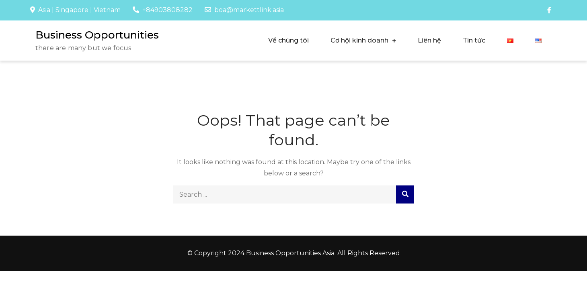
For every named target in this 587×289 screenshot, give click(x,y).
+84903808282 (163, 10)
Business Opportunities (97, 34)
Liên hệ (429, 40)
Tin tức (474, 40)
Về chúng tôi (288, 40)
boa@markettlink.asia (244, 10)
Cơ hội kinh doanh (359, 40)
